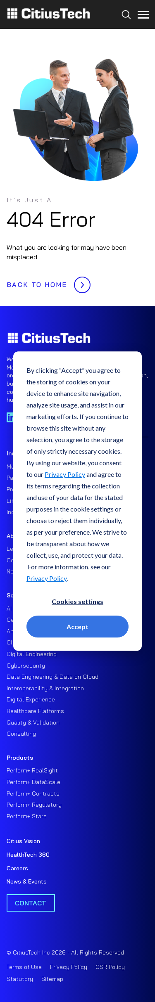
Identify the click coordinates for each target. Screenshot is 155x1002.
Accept (77, 626)
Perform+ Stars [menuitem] (27, 816)
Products (20, 757)
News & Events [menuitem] (27, 881)
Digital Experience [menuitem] (31, 699)
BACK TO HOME (46, 282)
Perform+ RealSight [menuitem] (32, 770)
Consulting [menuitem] (21, 733)
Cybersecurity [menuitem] (26, 665)
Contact (30, 903)
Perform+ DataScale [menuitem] (33, 782)
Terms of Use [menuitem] (24, 967)
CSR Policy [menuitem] (110, 967)
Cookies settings (77, 601)
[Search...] (124, 29)
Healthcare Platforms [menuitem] (35, 711)
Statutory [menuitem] (20, 979)
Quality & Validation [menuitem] (33, 722)
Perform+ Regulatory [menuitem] (34, 804)
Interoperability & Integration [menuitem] (45, 688)
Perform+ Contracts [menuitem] (33, 793)
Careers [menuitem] (17, 868)
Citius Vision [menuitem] (23, 841)
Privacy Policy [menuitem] (68, 967)
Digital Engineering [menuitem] (32, 654)
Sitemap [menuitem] (52, 979)
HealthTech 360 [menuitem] (28, 854)
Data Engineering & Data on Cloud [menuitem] (52, 676)
